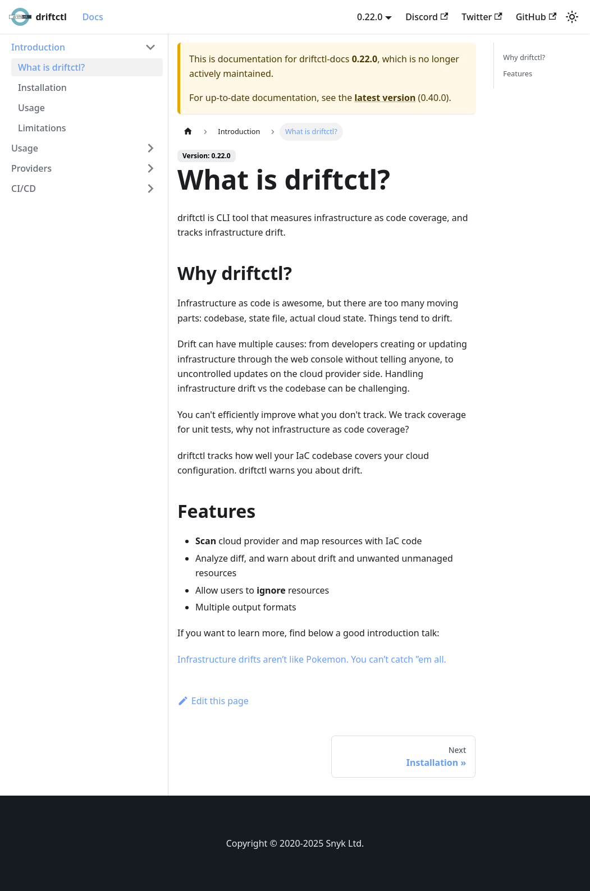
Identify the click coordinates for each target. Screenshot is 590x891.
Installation (42, 87)
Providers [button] (31, 168)
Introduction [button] (38, 47)
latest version (384, 97)
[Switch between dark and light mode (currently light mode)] (572, 17)
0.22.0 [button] (369, 17)
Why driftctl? (524, 57)
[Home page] (188, 131)
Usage (31, 108)
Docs (93, 17)
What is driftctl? (51, 67)
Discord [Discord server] (426, 17)
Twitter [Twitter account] (481, 17)
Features (517, 73)
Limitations (42, 128)
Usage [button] (24, 148)
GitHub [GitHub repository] (536, 17)
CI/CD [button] (23, 188)
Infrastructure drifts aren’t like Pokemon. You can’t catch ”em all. (311, 659)
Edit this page (213, 701)
